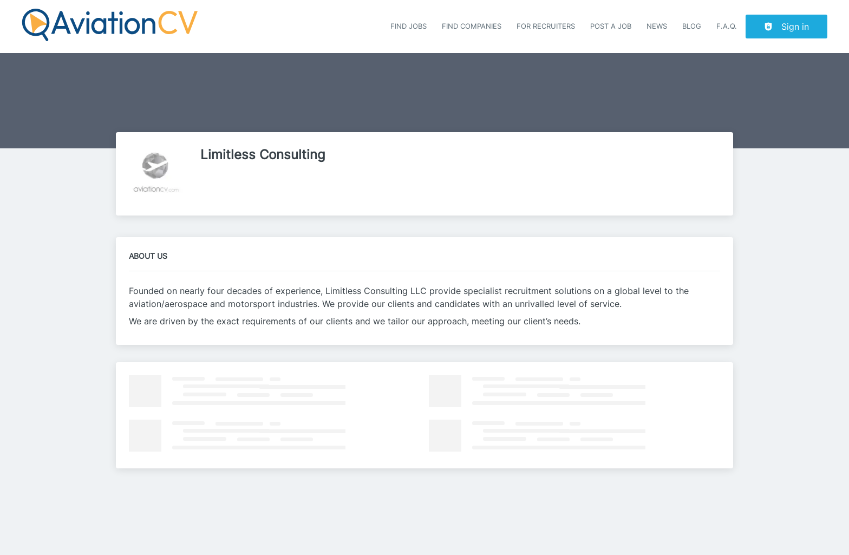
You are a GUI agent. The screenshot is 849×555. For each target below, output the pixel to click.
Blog (691, 26)
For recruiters (546, 26)
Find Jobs (408, 26)
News (656, 26)
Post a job (610, 26)
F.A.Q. (726, 26)
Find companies (471, 26)
